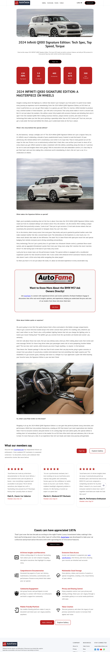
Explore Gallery (97, 451)
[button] (103, 485)
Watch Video (55, 544)
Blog (84, 649)
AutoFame (27, 296)
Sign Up (55, 61)
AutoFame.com (19, 450)
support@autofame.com (100, 646)
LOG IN (79, 3)
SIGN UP (90, 3)
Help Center (86, 646)
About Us (75, 646)
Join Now (55, 307)
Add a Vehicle (47, 622)
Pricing (74, 649)
